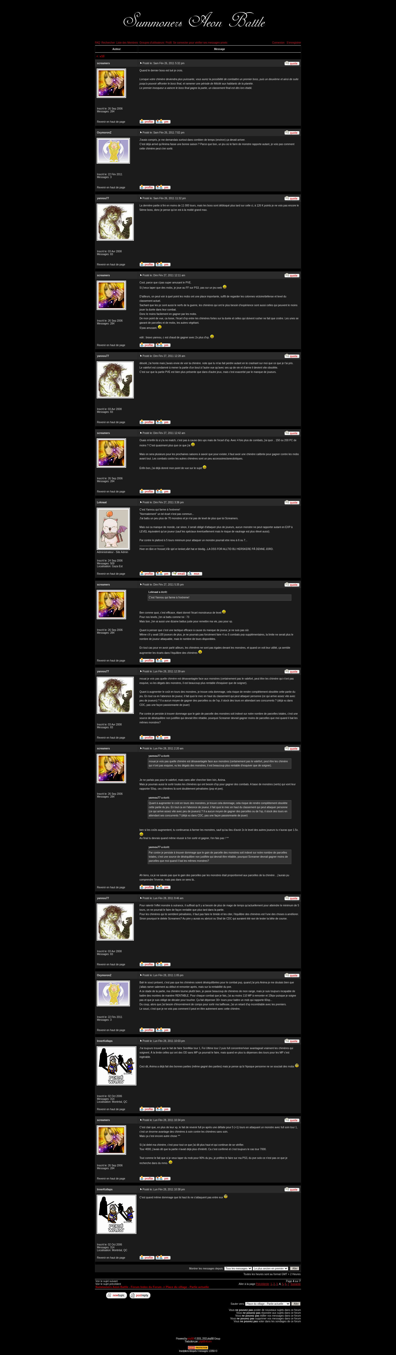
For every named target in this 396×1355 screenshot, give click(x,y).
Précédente (262, 1284)
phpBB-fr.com (205, 1341)
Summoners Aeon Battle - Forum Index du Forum (128, 1287)
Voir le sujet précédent (108, 1284)
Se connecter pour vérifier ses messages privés (200, 42)
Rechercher (108, 42)
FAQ (97, 42)
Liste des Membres (127, 42)
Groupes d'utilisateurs (151, 42)
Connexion (278, 42)
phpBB (190, 1338)
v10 (102, 56)
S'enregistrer (294, 42)
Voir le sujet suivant (106, 1281)
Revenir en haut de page (111, 121)
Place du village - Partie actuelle (187, 1287)
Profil (169, 42)
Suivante (296, 1284)
